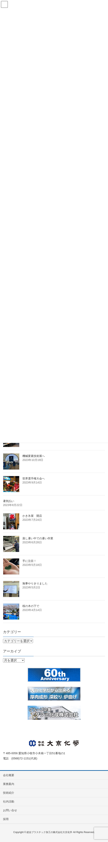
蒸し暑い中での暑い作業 (37, 538)
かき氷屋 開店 (32, 515)
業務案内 (8, 784)
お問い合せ (10, 810)
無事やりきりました (35, 583)
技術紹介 (8, 792)
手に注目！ (29, 560)
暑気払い (8, 501)
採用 (6, 819)
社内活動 (8, 801)
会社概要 (8, 775)
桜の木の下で (30, 606)
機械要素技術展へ (33, 456)
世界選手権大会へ (33, 478)
